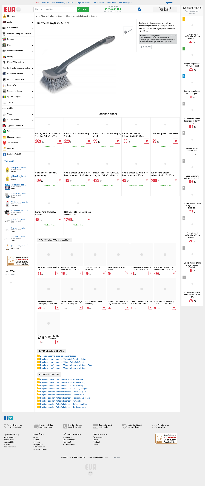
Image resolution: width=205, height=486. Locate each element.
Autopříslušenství (80, 16)
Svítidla (20, 108)
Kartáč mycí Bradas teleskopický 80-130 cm (133, 134)
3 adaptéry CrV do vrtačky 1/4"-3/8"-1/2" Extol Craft (164, 303)
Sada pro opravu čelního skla (164, 133)
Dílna (20, 45)
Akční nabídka (9, 442)
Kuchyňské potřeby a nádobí (20, 68)
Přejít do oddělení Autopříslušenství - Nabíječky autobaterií (65, 398)
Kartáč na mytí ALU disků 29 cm (48, 268)
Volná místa (111, 3)
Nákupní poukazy (14, 137)
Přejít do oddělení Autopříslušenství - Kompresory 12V (63, 392)
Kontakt (71, 3)
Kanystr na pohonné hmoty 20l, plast (192, 65)
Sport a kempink (20, 96)
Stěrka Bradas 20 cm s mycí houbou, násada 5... (192, 265)
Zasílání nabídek (69, 444)
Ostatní (94, 16)
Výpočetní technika (20, 125)
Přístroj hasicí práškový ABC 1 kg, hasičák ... (192, 36)
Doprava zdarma (83, 3)
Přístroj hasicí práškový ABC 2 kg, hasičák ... (192, 235)
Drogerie (20, 39)
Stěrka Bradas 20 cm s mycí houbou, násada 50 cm (135, 174)
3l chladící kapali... (18, 185)
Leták (37, 3)
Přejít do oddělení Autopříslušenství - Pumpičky (60, 401)
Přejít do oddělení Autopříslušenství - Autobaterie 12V (63, 379)
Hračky (20, 56)
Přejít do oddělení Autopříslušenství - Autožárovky (61, 385)
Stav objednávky (58, 3)
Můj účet (168, 3)
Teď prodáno (98, 3)
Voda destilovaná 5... (19, 202)
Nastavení (67, 442)
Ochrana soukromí (40, 449)
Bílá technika (20, 27)
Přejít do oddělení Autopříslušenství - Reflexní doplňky (63, 404)
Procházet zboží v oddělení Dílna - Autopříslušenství (62, 362)
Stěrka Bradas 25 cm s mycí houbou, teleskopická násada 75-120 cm (77, 175)
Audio (20, 22)
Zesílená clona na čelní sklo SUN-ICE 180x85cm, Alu (141, 303)
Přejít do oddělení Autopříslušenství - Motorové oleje (63, 395)
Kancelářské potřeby (20, 62)
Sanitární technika (20, 91)
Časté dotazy (97, 437)
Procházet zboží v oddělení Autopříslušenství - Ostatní (63, 359)
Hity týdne (11, 16)
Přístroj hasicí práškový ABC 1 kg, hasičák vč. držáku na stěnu (48, 136)
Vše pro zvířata (20, 119)
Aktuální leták (9, 440)
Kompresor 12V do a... (20, 211)
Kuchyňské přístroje (20, 73)
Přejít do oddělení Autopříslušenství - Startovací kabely (63, 407)
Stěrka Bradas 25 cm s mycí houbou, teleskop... (192, 205)
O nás (35, 437)
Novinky (45, 3)
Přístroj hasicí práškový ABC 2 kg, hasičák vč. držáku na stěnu (106, 175)
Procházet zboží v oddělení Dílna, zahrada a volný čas (63, 368)
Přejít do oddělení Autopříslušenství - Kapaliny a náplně (64, 388)
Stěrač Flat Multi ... (19, 219)
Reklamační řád (39, 447)
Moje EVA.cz (67, 437)
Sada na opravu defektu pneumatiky (93, 303)
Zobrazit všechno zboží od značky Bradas (58, 356)
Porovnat (145, 47)
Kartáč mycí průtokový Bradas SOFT (92, 268)
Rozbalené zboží (14, 154)
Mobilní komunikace (20, 79)
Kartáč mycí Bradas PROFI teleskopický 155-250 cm (164, 268)
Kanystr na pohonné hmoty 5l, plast (192, 92)
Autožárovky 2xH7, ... (19, 193)
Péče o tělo (20, 85)
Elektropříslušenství (20, 50)
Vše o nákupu (124, 3)
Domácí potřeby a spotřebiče (20, 33)
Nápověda (96, 440)
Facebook (96, 442)
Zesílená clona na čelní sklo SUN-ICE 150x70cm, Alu (48, 337)
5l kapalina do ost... (19, 168)
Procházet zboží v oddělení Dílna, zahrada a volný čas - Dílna (66, 365)
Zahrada (20, 131)
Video (20, 114)
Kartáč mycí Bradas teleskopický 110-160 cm (162, 174)
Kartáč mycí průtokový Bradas (116, 268)
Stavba (20, 102)
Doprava (36, 442)
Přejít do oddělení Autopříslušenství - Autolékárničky (62, 382)
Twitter (95, 444)
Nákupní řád (38, 444)
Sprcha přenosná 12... (20, 245)
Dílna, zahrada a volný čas (51, 16)
